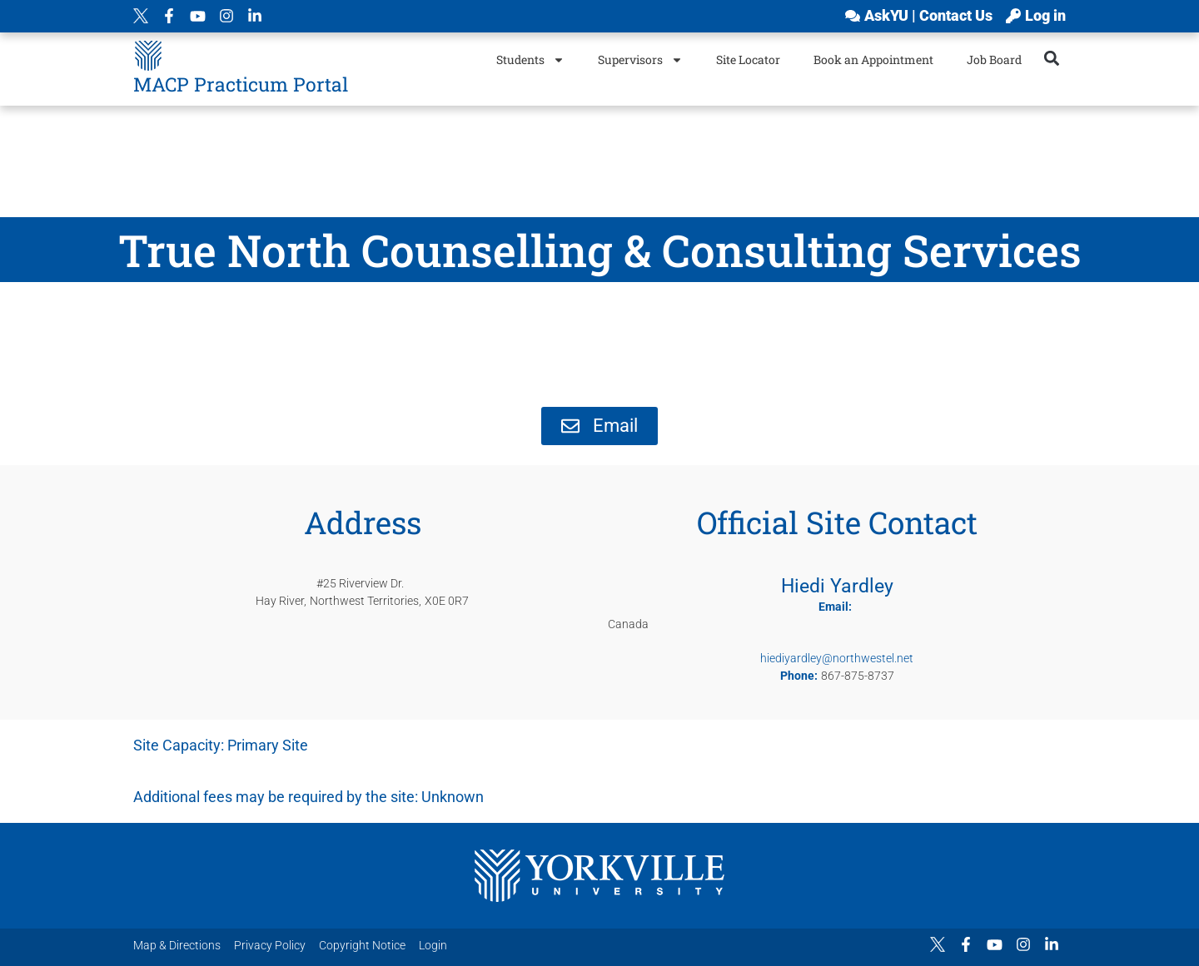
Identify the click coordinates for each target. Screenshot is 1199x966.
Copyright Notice (362, 945)
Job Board (994, 59)
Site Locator (748, 59)
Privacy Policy (270, 945)
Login (433, 945)
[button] (1052, 58)
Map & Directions (177, 945)
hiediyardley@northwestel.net (836, 658)
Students (530, 60)
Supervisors (640, 60)
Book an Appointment (873, 59)
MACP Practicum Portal (240, 84)
